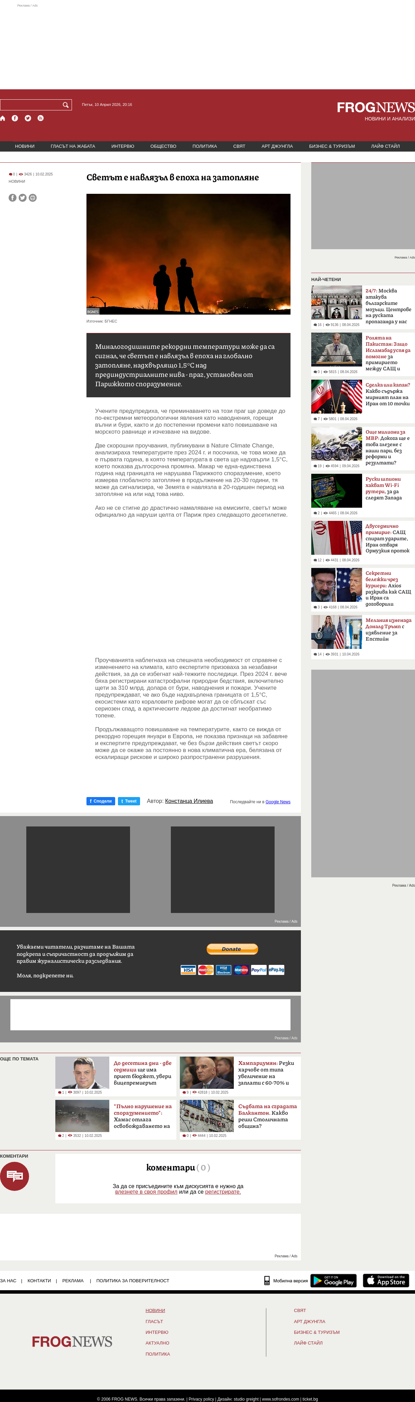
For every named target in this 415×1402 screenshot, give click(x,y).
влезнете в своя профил (146, 1192)
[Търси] (67, 105)
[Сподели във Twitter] (23, 198)
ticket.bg (310, 1399)
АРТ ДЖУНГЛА (277, 146)
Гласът (154, 1321)
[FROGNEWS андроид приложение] (333, 1280)
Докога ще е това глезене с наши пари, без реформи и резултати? (388, 447)
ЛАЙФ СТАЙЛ (385, 146)
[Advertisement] (207, 46)
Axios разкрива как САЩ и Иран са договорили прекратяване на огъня (388, 591)
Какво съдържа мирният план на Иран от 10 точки (388, 394)
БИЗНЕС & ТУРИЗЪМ (332, 146)
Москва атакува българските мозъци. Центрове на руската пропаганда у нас (389, 306)
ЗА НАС (8, 1280)
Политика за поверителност (132, 1280)
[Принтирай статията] (33, 198)
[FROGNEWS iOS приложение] (386, 1280)
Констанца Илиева (189, 801)
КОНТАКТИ (39, 1280)
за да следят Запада (384, 488)
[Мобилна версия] (286, 1280)
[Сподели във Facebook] (13, 198)
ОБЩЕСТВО (163, 146)
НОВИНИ (25, 146)
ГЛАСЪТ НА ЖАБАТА (73, 146)
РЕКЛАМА (73, 1280)
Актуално (157, 1343)
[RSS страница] (40, 118)
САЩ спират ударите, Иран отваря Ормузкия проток (387, 538)
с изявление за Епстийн (389, 629)
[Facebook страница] (15, 118)
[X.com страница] (28, 118)
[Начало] (3, 118)
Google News (278, 801)
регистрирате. (223, 1192)
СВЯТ (239, 146)
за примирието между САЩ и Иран (388, 355)
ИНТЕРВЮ (122, 146)
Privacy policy (201, 1399)
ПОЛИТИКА (205, 146)
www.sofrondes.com (280, 1399)
